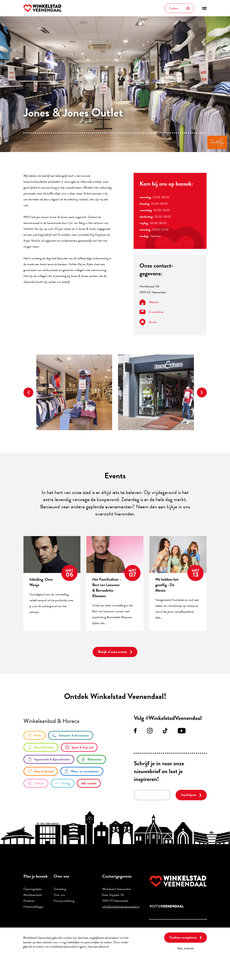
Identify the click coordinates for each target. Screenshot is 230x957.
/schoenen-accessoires (71, 735)
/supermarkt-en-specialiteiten (49, 759)
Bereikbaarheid (32, 895)
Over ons (59, 895)
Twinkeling (60, 889)
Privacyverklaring (64, 900)
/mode (34, 735)
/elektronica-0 (91, 759)
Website (149, 302)
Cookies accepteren (183, 937)
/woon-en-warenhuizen (82, 771)
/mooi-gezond (40, 771)
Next (202, 392)
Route (148, 322)
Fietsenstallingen (33, 906)
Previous (28, 392)
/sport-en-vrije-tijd (79, 747)
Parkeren (28, 900)
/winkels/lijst (88, 783)
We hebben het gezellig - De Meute (167, 584)
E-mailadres (151, 312)
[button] (204, 8)
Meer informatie (120, 946)
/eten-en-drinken (41, 747)
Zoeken (188, 8)
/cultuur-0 (36, 783)
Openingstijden (32, 889)
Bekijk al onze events (112, 651)
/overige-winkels (62, 783)
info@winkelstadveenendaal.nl (120, 906)
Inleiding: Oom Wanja (41, 582)
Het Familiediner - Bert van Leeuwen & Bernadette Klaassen (106, 587)
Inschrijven (188, 794)
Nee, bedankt (185, 948)
